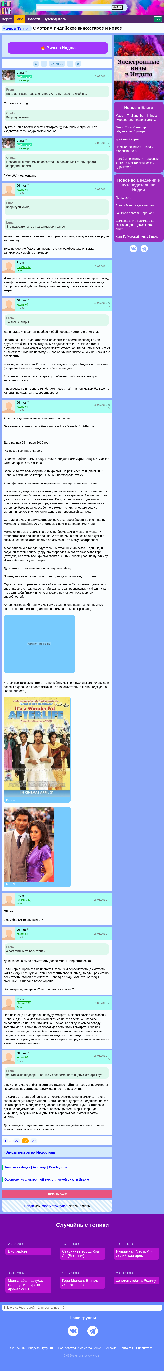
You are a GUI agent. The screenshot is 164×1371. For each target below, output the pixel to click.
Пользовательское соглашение (79, 1348)
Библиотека (144, 1348)
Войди (29, 1206)
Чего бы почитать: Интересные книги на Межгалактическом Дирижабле (137, 163)
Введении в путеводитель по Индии (141, 185)
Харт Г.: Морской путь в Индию (137, 236)
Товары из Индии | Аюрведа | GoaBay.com (35, 1167)
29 (34, 1141)
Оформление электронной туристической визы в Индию (46, 1179)
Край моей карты (127, 139)
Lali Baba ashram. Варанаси (135, 213)
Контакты (126, 1348)
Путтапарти (124, 197)
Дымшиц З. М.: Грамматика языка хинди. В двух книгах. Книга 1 (135, 225)
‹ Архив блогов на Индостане (29, 1152)
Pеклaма (110, 1348)
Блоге (147, 107)
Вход (158, 19)
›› (78, 64)
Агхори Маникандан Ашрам (135, 205)
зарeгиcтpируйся (54, 1206)
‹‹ (36, 64)
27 (17, 1141)
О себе (20, 193)
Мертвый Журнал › (17, 28)
